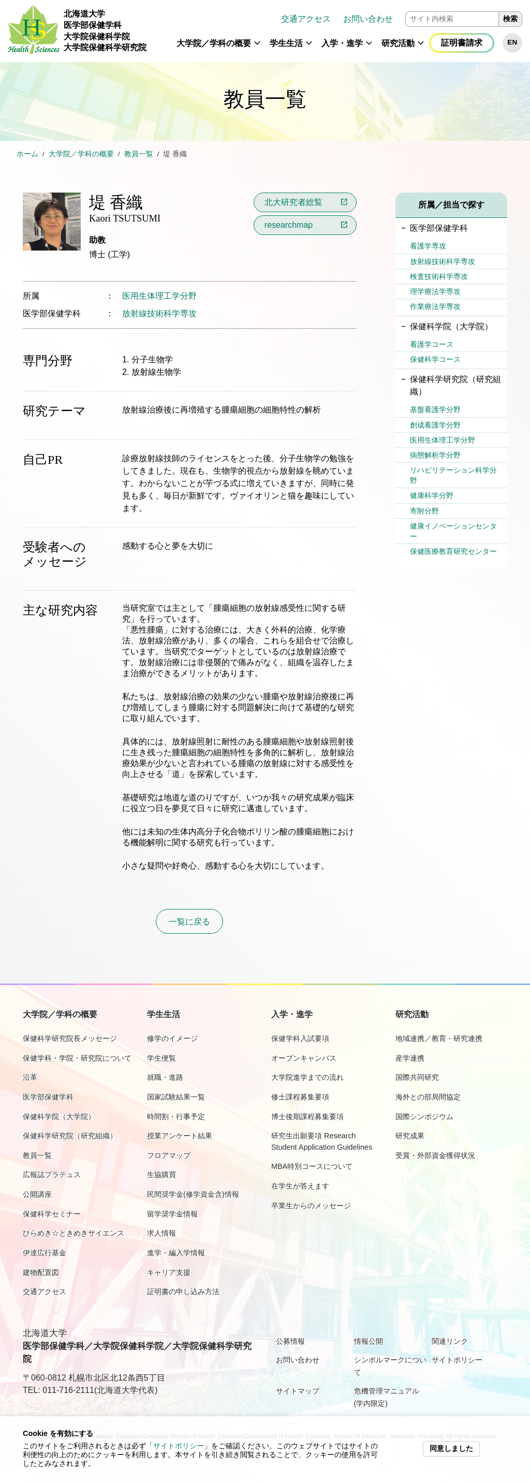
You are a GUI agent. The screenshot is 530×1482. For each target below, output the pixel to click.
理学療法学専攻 (435, 291)
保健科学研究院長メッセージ (70, 1038)
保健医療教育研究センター (453, 551)
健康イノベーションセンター (453, 531)
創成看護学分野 (435, 425)
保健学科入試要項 (300, 1038)
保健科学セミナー (52, 1214)
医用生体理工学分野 (159, 295)
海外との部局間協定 (428, 1097)
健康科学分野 (431, 495)
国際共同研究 (417, 1077)
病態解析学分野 (435, 455)
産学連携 (409, 1058)
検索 (510, 19)
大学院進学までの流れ (307, 1077)
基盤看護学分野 (435, 409)
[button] (257, 47)
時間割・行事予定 (176, 1116)
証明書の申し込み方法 (183, 1291)
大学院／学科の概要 (213, 43)
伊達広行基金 (44, 1253)
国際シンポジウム (424, 1116)
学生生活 (286, 43)
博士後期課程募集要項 (307, 1116)
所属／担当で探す (451, 204)
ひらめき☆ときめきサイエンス (73, 1233)
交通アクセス (306, 18)
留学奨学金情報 (172, 1214)
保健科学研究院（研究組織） (70, 1136)
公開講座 (37, 1194)
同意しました (451, 1448)
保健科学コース (435, 359)
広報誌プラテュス (52, 1174)
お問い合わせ (368, 18)
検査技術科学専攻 (439, 276)
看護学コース (431, 344)
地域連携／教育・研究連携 (438, 1038)
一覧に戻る (189, 921)
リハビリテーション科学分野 (453, 475)
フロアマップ (168, 1155)
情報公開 (368, 1341)
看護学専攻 (428, 246)
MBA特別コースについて (311, 1166)
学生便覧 (161, 1058)
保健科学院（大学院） (59, 1116)
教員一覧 (138, 154)
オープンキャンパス (303, 1058)
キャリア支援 (168, 1272)
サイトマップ (297, 1391)
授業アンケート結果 (179, 1136)
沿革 (30, 1077)
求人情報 (161, 1233)
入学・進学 (342, 43)
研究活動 (398, 43)
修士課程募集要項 (300, 1097)
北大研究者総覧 (293, 202)
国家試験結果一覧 (176, 1097)
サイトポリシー (178, 1446)
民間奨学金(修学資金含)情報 (193, 1194)
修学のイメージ (172, 1038)
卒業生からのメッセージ (311, 1205)
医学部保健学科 (48, 1097)
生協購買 (161, 1174)
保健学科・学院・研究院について (77, 1058)
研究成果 (409, 1136)
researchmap (288, 225)
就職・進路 (165, 1077)
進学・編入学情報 (176, 1253)
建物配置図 (41, 1272)
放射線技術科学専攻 (159, 313)
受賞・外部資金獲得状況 (435, 1155)
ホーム (27, 154)
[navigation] (338, 31)
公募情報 (290, 1341)
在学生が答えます (300, 1186)
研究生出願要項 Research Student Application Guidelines (321, 1141)
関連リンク (450, 1341)
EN (512, 42)
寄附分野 (424, 511)
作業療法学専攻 (435, 306)
